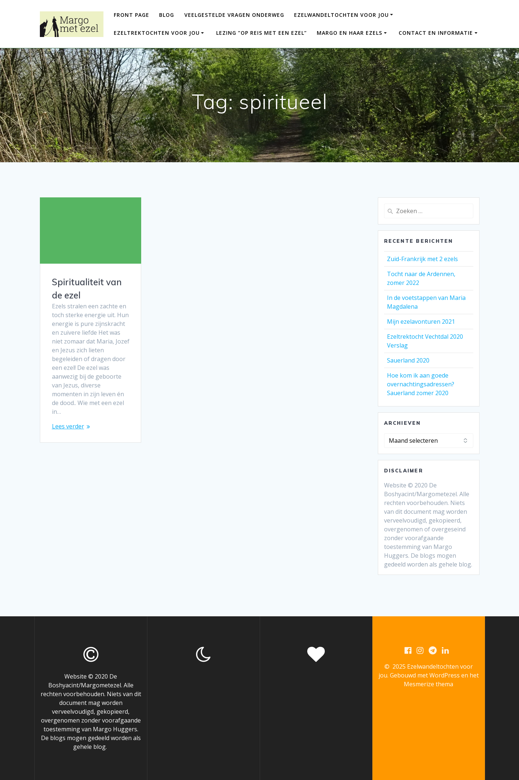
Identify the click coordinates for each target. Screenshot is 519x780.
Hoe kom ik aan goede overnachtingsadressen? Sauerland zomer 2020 (420, 384)
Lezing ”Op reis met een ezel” (261, 32)
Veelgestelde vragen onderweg (234, 14)
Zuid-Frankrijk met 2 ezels (422, 259)
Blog (166, 14)
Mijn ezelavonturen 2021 (421, 321)
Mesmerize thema (428, 684)
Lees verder (68, 426)
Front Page (131, 14)
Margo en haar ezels (349, 32)
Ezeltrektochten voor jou (157, 32)
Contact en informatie (436, 32)
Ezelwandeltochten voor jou (341, 14)
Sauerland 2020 (408, 360)
